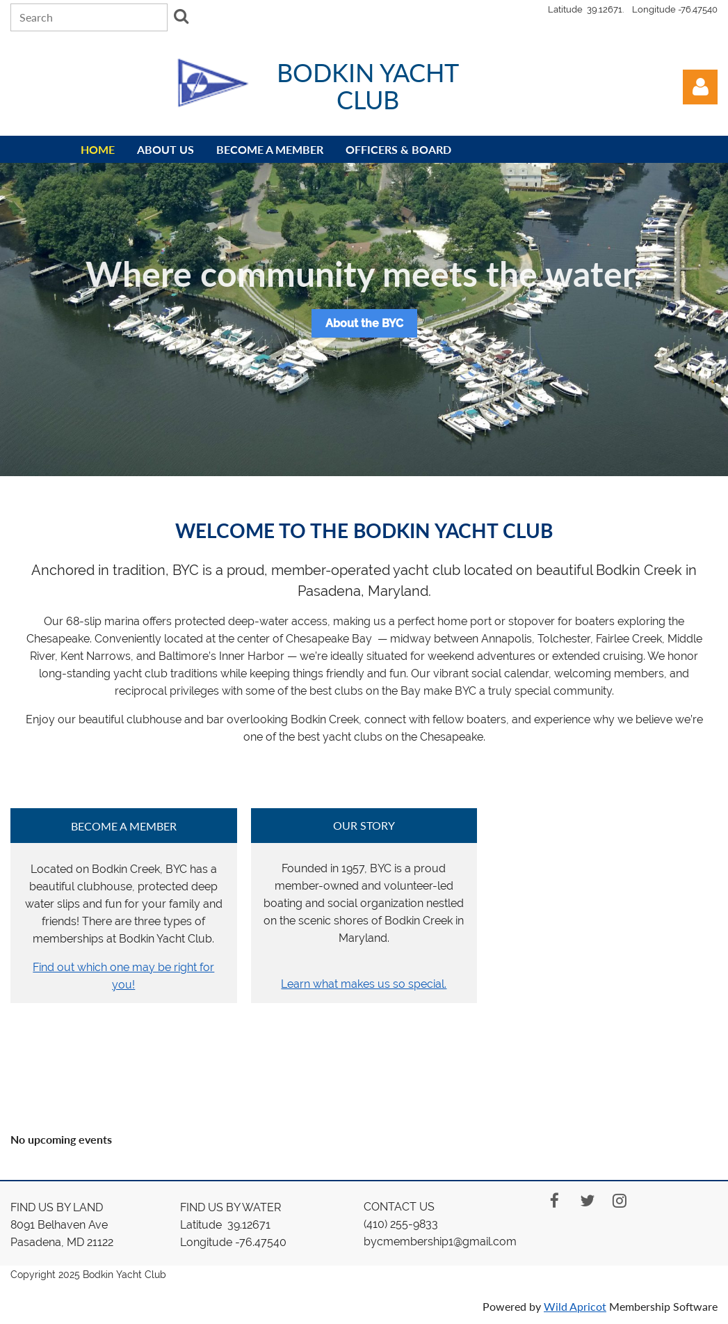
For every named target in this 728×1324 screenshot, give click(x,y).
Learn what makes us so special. (363, 984)
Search (180, 16)
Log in (700, 87)
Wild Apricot (575, 1306)
